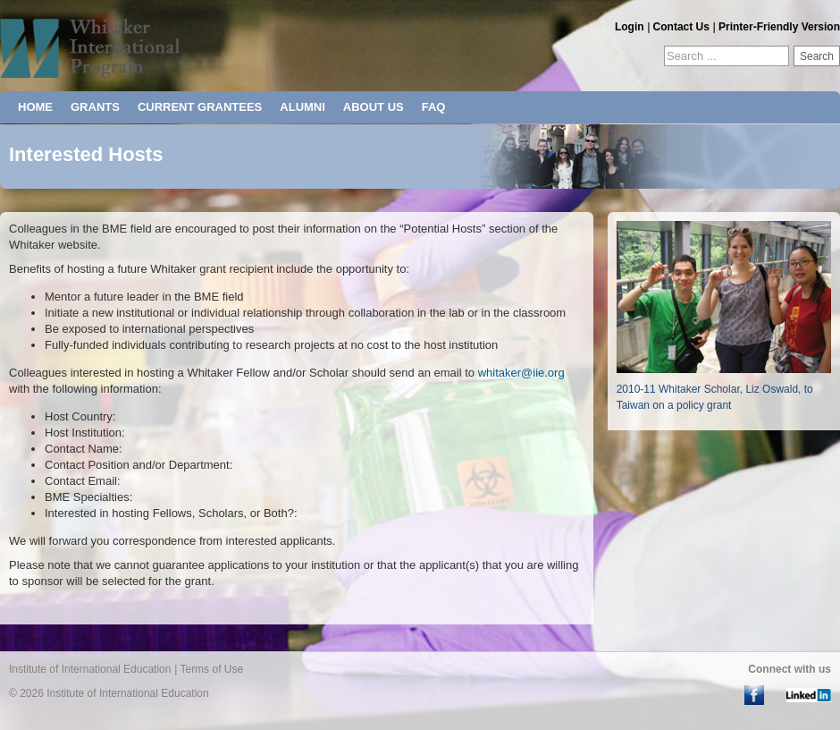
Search (817, 56)
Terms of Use (211, 669)
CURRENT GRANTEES (200, 107)
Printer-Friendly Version (779, 27)
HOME (35, 107)
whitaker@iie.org (521, 372)
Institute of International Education (90, 669)
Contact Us (681, 27)
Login (629, 27)
